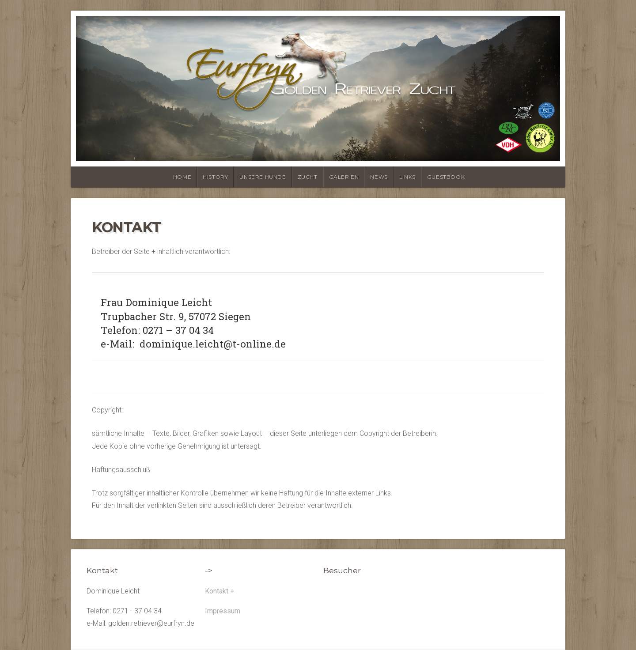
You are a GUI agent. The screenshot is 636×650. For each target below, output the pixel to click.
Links (407, 177)
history (215, 177)
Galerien (344, 177)
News (378, 177)
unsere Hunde (262, 177)
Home (182, 177)
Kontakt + (219, 591)
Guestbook (446, 177)
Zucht (308, 177)
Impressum (222, 611)
